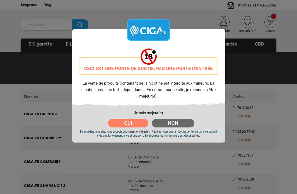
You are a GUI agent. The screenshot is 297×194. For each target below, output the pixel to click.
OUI (128, 123)
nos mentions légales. (137, 131)
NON (173, 123)
